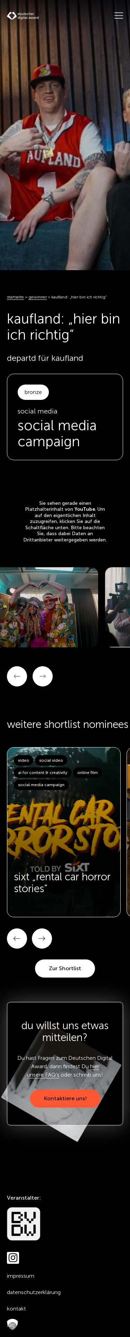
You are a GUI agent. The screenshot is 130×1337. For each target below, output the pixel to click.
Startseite (15, 297)
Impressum (20, 1276)
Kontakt (16, 1308)
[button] (17, 938)
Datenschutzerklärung (34, 1292)
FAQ (11, 1325)
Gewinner (37, 297)
